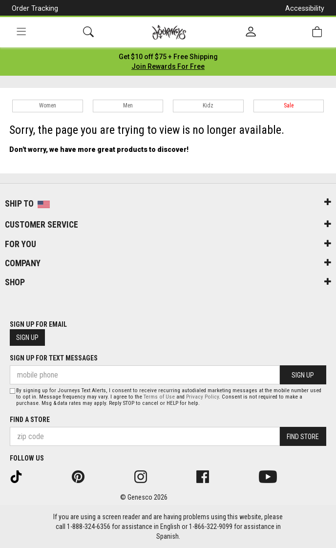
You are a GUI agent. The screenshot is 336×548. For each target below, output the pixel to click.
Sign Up (27, 337)
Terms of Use (159, 397)
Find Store (303, 437)
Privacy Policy (202, 397)
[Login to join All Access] (168, 57)
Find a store (30, 419)
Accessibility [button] (304, 8)
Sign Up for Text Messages (54, 358)
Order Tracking (35, 8)
